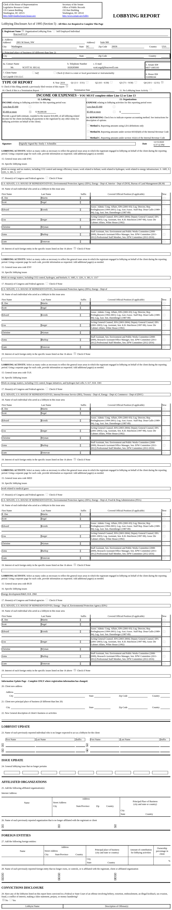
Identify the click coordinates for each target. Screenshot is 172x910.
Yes (12, 900)
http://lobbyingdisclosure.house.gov (19, 16)
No (5, 900)
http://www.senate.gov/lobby (75, 16)
